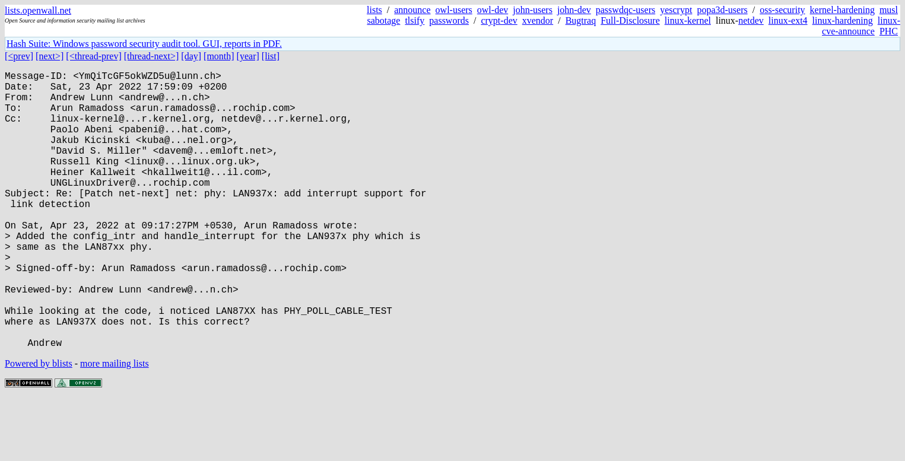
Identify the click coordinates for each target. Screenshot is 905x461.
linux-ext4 (788, 20)
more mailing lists (114, 425)
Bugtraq (581, 20)
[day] (191, 56)
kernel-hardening (842, 10)
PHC (888, 31)
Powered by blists (38, 425)
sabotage (383, 20)
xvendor (537, 20)
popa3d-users (722, 10)
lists (374, 10)
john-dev (574, 10)
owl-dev (492, 10)
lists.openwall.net (38, 10)
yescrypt (676, 10)
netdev (751, 20)
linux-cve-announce (861, 25)
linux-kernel (688, 20)
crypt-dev (499, 20)
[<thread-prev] (93, 56)
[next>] (49, 56)
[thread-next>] (151, 56)
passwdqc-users (625, 10)
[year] (248, 56)
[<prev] (19, 56)
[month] (219, 56)
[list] (271, 56)
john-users (532, 10)
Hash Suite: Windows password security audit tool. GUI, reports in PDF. (144, 44)
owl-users (454, 10)
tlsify (414, 20)
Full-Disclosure (630, 20)
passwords (449, 20)
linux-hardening (842, 20)
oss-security (782, 10)
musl (888, 10)
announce (412, 10)
